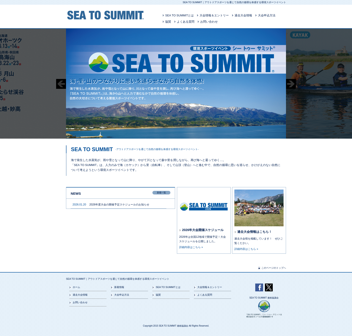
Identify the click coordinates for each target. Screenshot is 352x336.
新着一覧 (161, 192)
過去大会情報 (243, 15)
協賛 (168, 21)
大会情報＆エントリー (214, 15)
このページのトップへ (273, 267)
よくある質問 (185, 21)
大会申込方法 (266, 15)
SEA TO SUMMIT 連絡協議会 (264, 298)
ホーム (76, 287)
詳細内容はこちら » (191, 247)
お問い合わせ (209, 21)
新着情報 (119, 287)
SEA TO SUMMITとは (179, 15)
